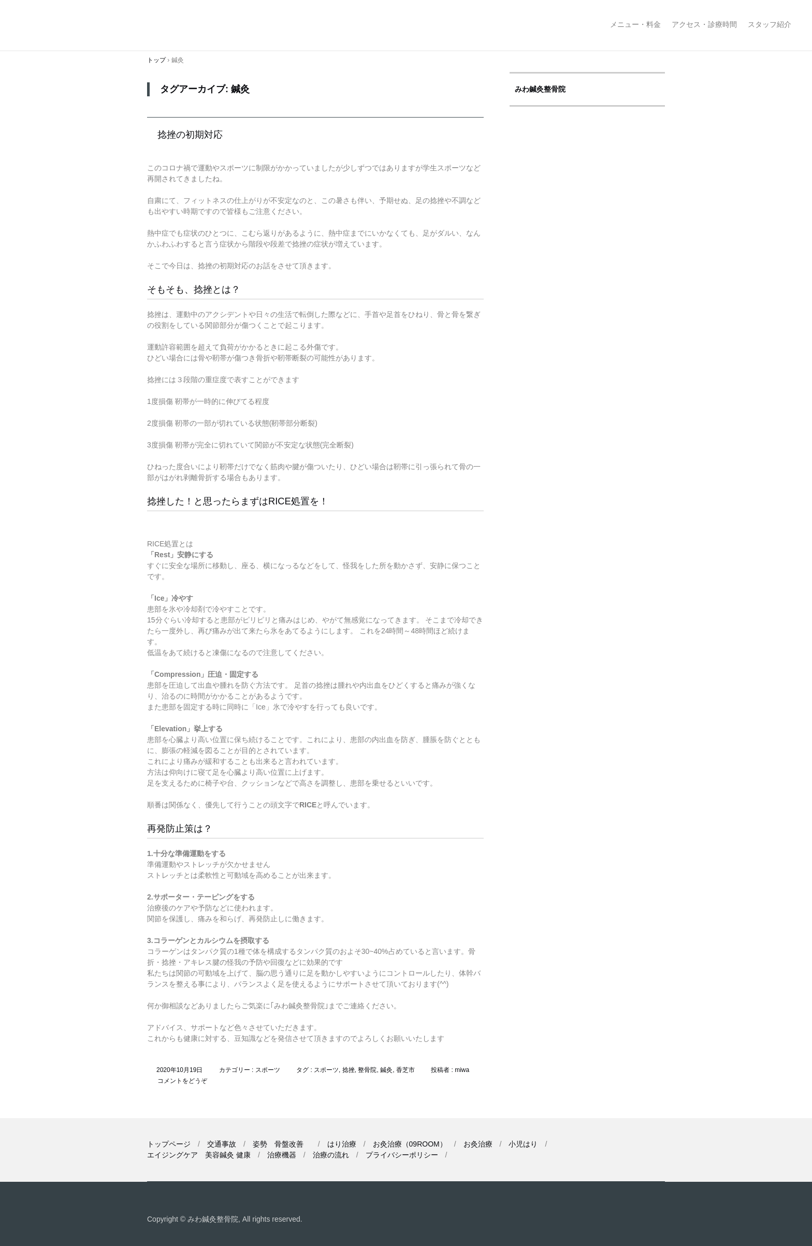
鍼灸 (386, 1070)
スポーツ (267, 1070)
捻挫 (348, 1070)
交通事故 (221, 1144)
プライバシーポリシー (402, 1155)
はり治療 (341, 1144)
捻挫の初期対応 (190, 134)
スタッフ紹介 (769, 24)
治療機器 (281, 1155)
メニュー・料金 (635, 24)
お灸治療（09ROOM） (410, 1144)
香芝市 (405, 1070)
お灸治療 (477, 1144)
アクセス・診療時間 (704, 24)
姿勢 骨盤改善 (282, 1144)
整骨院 (367, 1070)
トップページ (169, 1144)
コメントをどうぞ (182, 1080)
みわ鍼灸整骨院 (82, 25)
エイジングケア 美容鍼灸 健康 (199, 1155)
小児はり (523, 1144)
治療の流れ (331, 1155)
